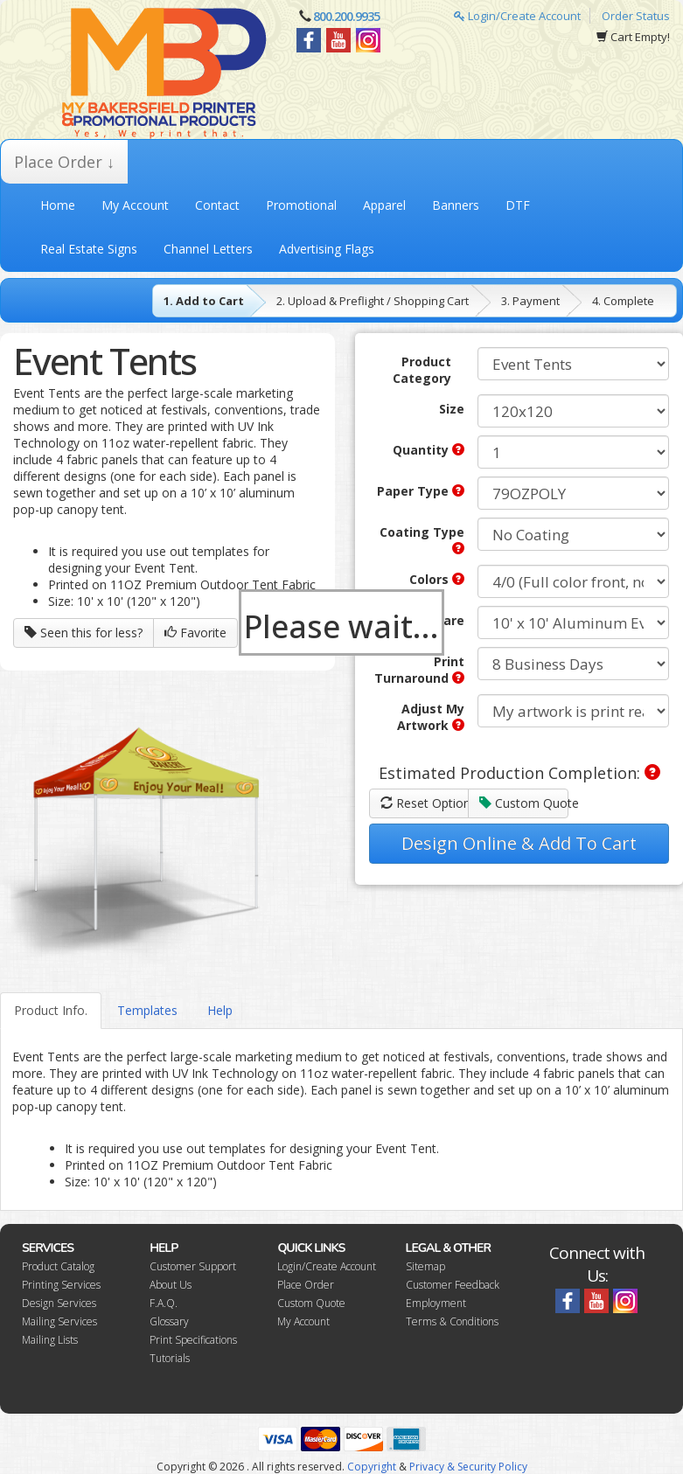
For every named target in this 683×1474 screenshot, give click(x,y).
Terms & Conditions (452, 1321)
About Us (171, 1284)
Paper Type (420, 491)
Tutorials (170, 1358)
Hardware (433, 620)
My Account (135, 205)
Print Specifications (193, 1339)
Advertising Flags (326, 248)
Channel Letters (208, 248)
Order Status (636, 16)
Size (451, 408)
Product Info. (50, 1010)
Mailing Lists (50, 1339)
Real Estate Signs (88, 248)
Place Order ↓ (64, 161)
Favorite (195, 632)
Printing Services (61, 1284)
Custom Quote (523, 803)
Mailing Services (59, 1321)
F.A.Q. (164, 1303)
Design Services (59, 1303)
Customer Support (193, 1266)
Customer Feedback (452, 1284)
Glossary (169, 1321)
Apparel (384, 205)
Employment (436, 1303)
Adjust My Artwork (430, 717)
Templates (147, 1010)
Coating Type (422, 539)
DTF (517, 205)
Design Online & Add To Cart (519, 843)
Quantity (428, 450)
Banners (455, 205)
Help (220, 1010)
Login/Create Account (517, 16)
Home (57, 205)
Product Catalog (58, 1266)
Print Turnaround (419, 669)
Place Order (305, 1284)
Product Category (422, 369)
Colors (436, 579)
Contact (217, 205)
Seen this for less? (83, 632)
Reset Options (425, 803)
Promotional (301, 205)
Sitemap (425, 1266)
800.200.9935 (346, 16)
